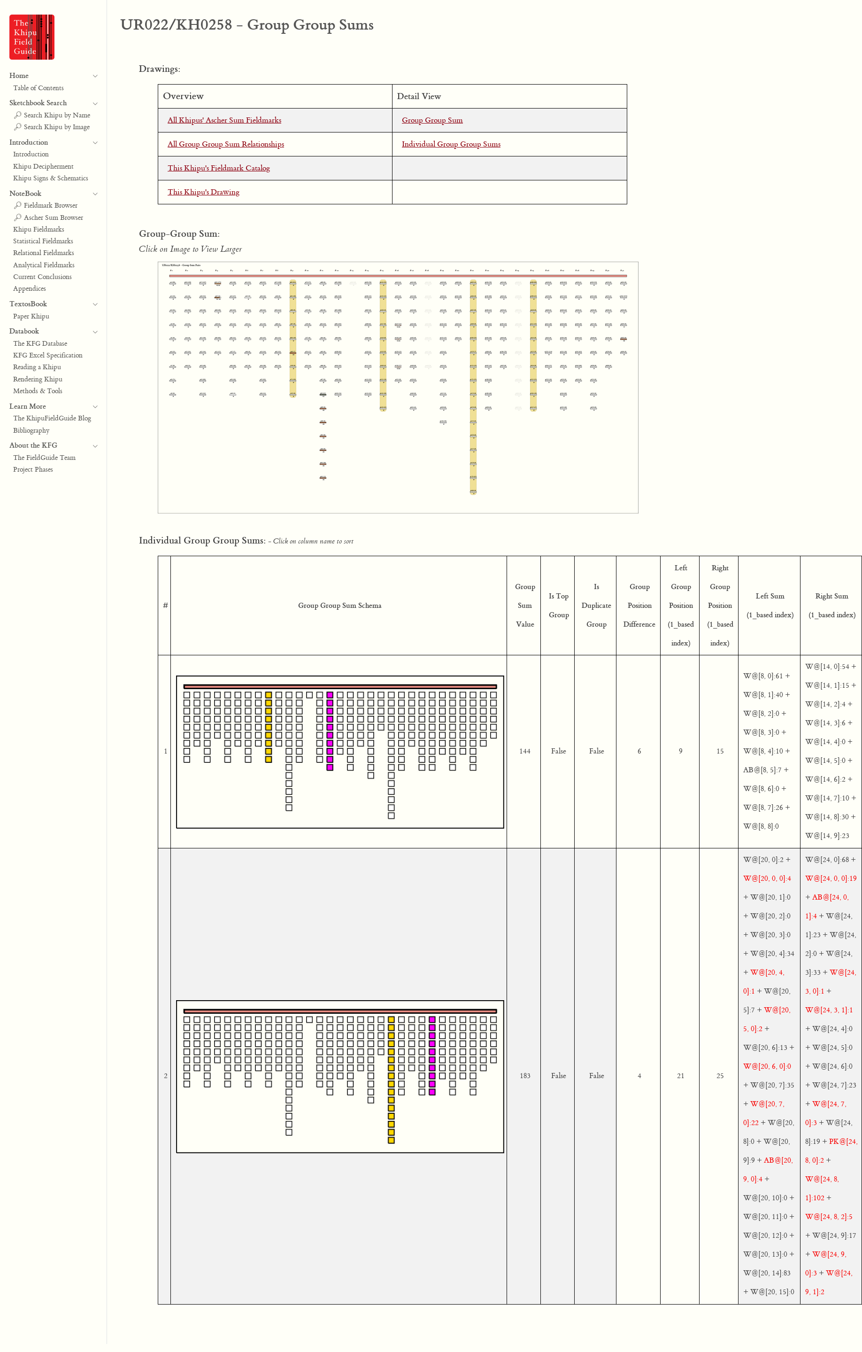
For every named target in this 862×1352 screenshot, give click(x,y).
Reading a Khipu (37, 367)
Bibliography (31, 431)
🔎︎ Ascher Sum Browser (48, 218)
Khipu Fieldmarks (38, 229)
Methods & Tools (37, 391)
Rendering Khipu (37, 379)
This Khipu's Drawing (203, 192)
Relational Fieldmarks (43, 253)
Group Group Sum (432, 120)
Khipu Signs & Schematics (50, 178)
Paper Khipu (31, 316)
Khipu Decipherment (43, 167)
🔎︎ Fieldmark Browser (45, 206)
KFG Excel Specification (48, 355)
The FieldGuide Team (44, 458)
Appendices (29, 289)
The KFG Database (40, 344)
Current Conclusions (42, 277)
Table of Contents (38, 88)
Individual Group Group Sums (451, 144)
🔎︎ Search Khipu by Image (51, 127)
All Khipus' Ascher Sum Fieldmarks (224, 120)
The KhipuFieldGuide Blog (52, 418)
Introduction (31, 154)
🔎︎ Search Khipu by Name (51, 115)
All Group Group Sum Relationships (226, 144)
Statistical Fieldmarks (43, 241)
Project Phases (33, 470)
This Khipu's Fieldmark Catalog (219, 168)
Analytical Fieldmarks (44, 265)
